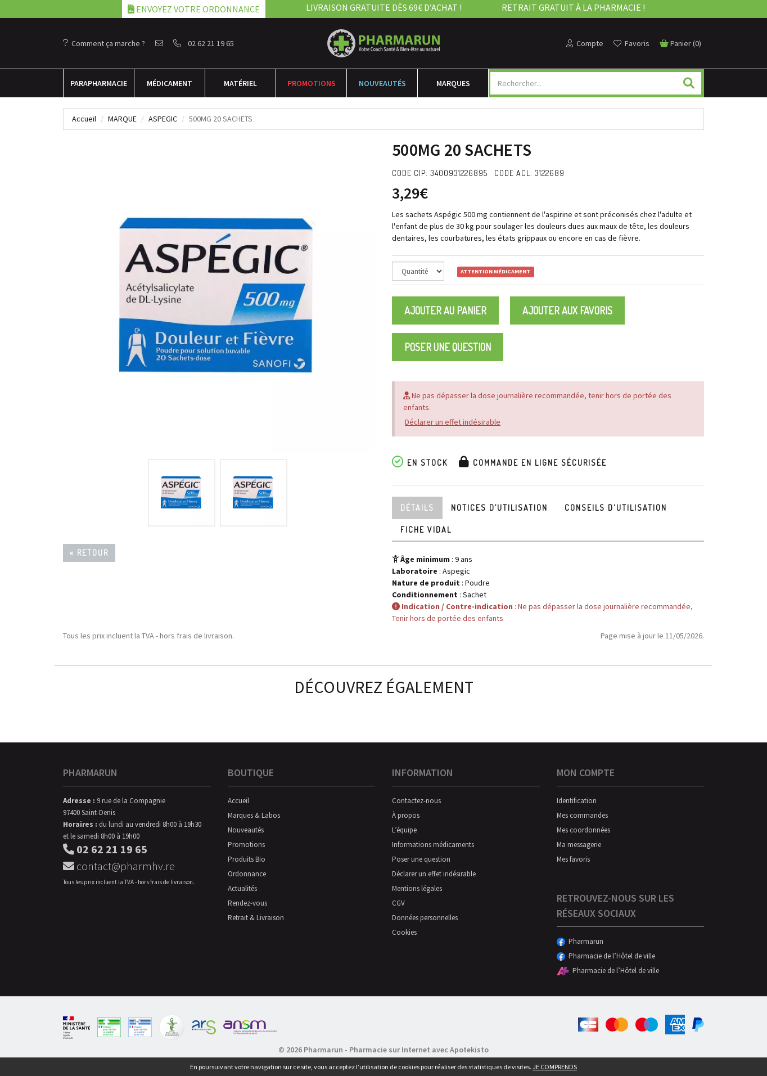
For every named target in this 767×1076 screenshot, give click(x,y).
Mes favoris (573, 859)
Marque (122, 119)
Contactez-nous (416, 800)
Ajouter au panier (445, 310)
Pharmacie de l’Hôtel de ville (606, 956)
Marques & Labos (254, 815)
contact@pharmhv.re (119, 866)
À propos (405, 815)
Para (98, 83)
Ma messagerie (579, 844)
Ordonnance (247, 874)
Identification (577, 800)
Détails (417, 507)
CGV (398, 903)
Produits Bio (246, 859)
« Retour (89, 552)
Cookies (404, 932)
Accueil (84, 119)
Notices (499, 507)
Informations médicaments (433, 844)
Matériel (240, 83)
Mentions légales (417, 888)
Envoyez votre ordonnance (194, 9)
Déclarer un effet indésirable (452, 422)
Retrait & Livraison (256, 917)
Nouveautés (382, 83)
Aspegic (162, 119)
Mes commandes (582, 815)
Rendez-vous (247, 903)
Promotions (311, 83)
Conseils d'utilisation (616, 507)
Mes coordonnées (583, 830)
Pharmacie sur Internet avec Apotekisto (419, 1050)
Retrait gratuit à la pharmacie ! (573, 7)
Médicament (169, 83)
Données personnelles (425, 917)
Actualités (242, 888)
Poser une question (447, 347)
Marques (453, 83)
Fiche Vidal (426, 529)
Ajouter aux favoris (567, 310)
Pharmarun (580, 941)
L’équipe (404, 830)
